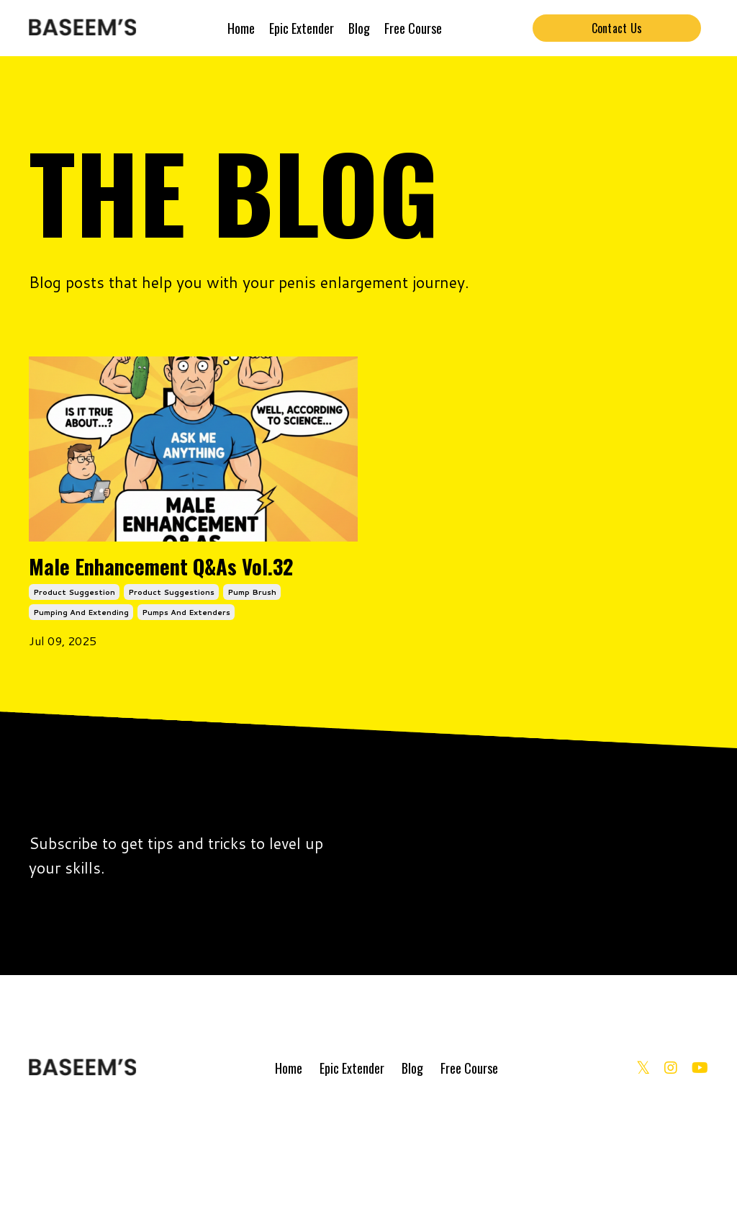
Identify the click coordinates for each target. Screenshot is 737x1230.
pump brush (251, 712)
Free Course (413, 28)
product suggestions (171, 712)
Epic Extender (301, 28)
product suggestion (74, 712)
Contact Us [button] (617, 28)
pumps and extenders (186, 732)
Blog (359, 28)
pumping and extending (81, 732)
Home (241, 28)
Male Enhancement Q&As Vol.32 (152, 628)
